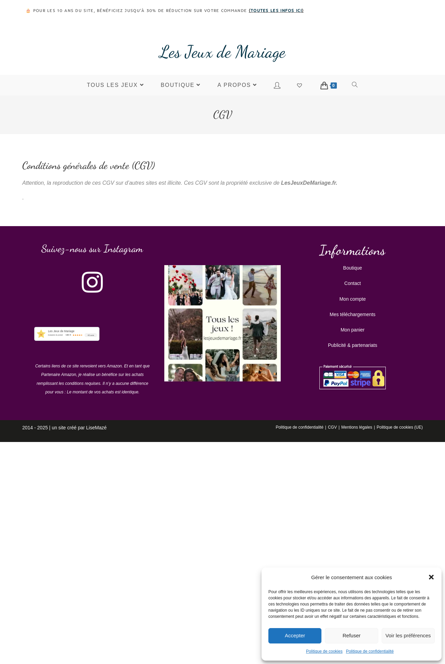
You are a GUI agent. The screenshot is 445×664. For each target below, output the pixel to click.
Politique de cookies (324, 651)
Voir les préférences (408, 635)
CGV (332, 427)
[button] (431, 577)
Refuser (352, 635)
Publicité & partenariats (352, 345)
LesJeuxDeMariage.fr (308, 183)
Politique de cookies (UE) (400, 427)
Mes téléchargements (353, 314)
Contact (352, 283)
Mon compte (352, 299)
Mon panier (353, 330)
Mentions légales (356, 427)
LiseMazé (96, 427)
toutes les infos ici (276, 10)
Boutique (352, 268)
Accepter (295, 635)
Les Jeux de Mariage (222, 51)
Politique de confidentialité (370, 651)
